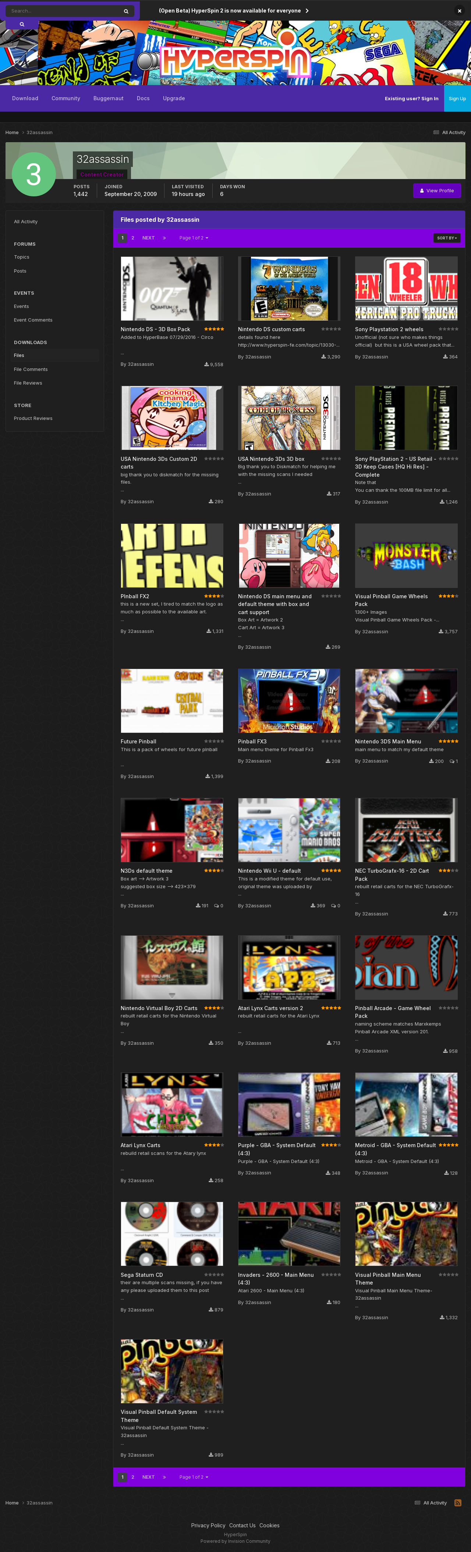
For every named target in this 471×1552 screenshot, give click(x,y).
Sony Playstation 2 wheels (389, 329)
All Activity (26, 221)
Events (21, 306)
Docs (143, 98)
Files (19, 355)
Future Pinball (138, 741)
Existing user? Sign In (412, 98)
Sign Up (457, 98)
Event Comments (33, 320)
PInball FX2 (135, 596)
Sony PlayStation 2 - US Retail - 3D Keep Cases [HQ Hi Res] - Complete (395, 467)
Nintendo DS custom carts (271, 329)
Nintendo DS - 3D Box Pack (155, 329)
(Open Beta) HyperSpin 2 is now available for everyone (230, 10)
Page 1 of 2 (194, 238)
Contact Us (242, 1525)
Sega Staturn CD (142, 1275)
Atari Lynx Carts (140, 1145)
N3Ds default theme (147, 871)
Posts (20, 271)
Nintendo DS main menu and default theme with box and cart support (275, 604)
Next (148, 238)
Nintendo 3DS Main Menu (388, 741)
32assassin (141, 364)
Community (66, 98)
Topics (21, 257)
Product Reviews (33, 418)
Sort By (447, 238)
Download (25, 98)
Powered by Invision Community (235, 1541)
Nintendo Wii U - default (269, 871)
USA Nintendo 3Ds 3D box (271, 459)
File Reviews (28, 383)
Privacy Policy (208, 1525)
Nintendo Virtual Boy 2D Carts (159, 1008)
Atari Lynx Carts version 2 (270, 1008)
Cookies (269, 1525)
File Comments (31, 369)
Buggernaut (108, 98)
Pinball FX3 (252, 741)
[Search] (42, 11)
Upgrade (174, 98)
